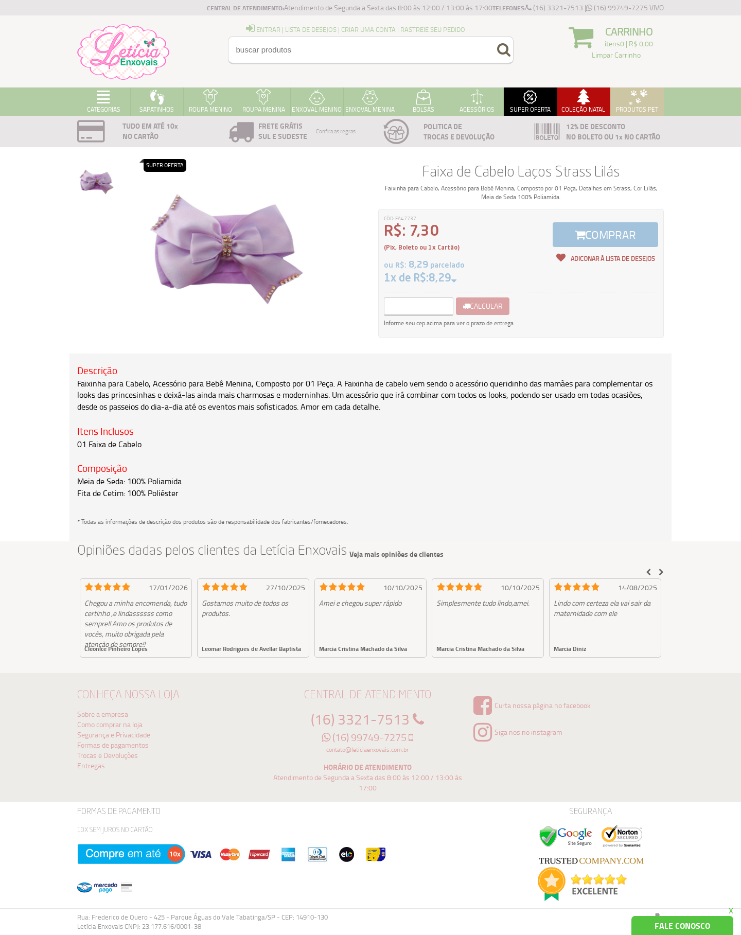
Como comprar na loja (110, 724)
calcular (483, 306)
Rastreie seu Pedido (432, 29)
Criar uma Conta (368, 29)
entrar (263, 29)
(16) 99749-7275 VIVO (625, 7)
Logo (123, 51)
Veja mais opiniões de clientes (396, 554)
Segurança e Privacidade (113, 734)
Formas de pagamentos (113, 745)
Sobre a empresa (102, 714)
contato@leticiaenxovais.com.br (367, 749)
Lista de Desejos (311, 29)
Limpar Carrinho (616, 55)
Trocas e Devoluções (107, 755)
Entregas (91, 765)
